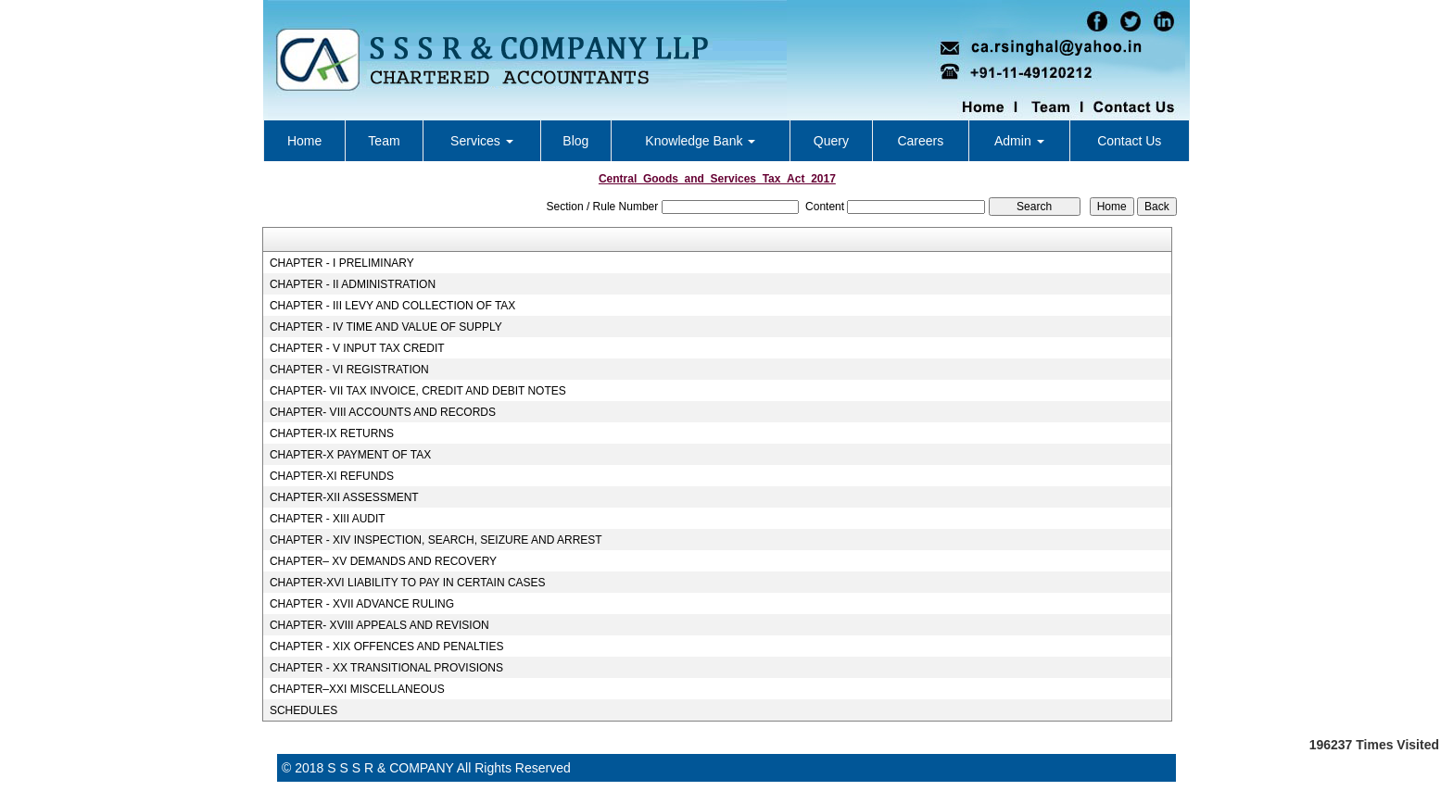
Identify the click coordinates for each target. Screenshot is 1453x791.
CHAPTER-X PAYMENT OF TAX (350, 454)
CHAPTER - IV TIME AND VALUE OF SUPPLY (386, 326)
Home (304, 140)
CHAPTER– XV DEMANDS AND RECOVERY (383, 561)
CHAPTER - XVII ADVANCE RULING (362, 603)
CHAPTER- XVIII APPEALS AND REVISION (379, 625)
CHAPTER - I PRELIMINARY (342, 263)
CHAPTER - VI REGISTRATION (349, 369)
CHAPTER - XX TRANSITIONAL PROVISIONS (386, 667)
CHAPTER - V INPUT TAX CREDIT (357, 348)
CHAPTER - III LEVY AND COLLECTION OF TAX (392, 305)
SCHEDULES (303, 710)
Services (481, 140)
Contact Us (1129, 140)
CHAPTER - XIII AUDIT (327, 518)
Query (831, 140)
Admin (1019, 140)
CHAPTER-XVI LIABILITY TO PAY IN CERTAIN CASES (408, 582)
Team (383, 140)
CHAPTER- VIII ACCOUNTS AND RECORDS (383, 412)
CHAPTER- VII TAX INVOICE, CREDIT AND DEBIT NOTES (418, 390)
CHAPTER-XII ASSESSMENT (344, 497)
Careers (920, 140)
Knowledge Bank (700, 140)
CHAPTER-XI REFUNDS (332, 476)
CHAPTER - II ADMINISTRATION (353, 284)
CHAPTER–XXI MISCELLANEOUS (357, 689)
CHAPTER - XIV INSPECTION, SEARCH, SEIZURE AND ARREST (436, 540)
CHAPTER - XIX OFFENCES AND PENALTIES (387, 646)
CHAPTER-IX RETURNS (332, 433)
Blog (575, 140)
